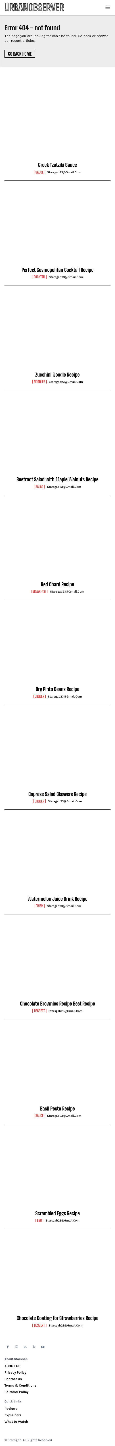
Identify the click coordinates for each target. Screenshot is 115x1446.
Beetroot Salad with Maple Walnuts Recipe (57, 479)
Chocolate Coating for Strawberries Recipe (57, 1318)
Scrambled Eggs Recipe (57, 1213)
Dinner (39, 696)
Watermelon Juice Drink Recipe (57, 899)
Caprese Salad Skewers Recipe (57, 794)
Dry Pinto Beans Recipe (57, 689)
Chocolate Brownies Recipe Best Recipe (57, 1004)
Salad (39, 486)
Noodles (39, 382)
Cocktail (39, 277)
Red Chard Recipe (57, 584)
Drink (39, 906)
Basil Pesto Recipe (57, 1109)
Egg (39, 1220)
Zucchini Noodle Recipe (57, 375)
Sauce (40, 172)
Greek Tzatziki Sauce (57, 165)
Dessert (39, 1011)
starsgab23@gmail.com (64, 172)
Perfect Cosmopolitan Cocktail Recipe (57, 270)
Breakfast (39, 591)
